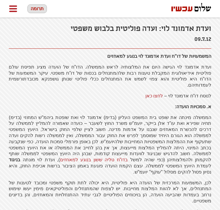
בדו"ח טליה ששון (94, 159)
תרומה (37, 8)
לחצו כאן (154, 95)
